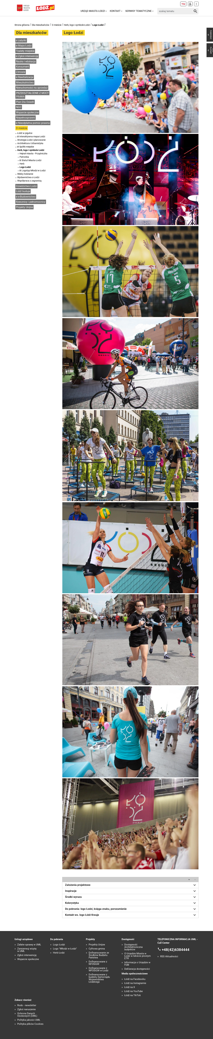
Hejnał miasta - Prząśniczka (33, 153)
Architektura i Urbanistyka (30, 143)
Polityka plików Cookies (30, 1024)
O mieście (56, 25)
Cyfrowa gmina (97, 949)
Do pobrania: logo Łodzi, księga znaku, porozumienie (131, 909)
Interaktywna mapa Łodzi (32, 136)
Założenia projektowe (131, 885)
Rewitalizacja (25, 77)
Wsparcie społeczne (27, 112)
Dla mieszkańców (40, 25)
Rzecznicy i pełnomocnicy (30, 201)
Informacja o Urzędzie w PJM (137, 963)
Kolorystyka (131, 903)
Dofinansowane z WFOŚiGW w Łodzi (98, 969)
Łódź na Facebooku (134, 979)
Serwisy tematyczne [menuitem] (138, 11)
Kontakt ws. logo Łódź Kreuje (131, 915)
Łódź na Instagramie (135, 983)
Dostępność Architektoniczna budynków (133, 947)
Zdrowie (20, 72)
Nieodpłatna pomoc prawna (34, 123)
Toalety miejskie (25, 50)
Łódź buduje (23, 191)
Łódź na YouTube (133, 991)
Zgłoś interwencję (28, 56)
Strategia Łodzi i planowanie (31, 140)
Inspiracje (131, 891)
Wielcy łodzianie (25, 174)
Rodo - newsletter (26, 1005)
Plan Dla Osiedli (25, 101)
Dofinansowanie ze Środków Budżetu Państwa (99, 955)
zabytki (22, 40)
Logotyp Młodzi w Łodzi (34, 170)
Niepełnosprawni (25, 117)
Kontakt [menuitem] (115, 11)
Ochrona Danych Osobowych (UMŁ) (27, 1014)
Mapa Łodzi (25, 45)
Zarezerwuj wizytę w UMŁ (26, 950)
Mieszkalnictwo (25, 82)
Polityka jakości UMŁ (28, 1020)
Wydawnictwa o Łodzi (28, 177)
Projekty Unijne (24, 207)
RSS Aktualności (169, 956)
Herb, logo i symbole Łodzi (77, 25)
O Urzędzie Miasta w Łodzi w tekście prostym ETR (137, 956)
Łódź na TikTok (132, 995)
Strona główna (22, 25)
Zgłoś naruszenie (26, 1009)
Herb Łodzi (59, 953)
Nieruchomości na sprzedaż (32, 87)
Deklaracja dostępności (137, 969)
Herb (22, 163)
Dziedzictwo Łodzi (26, 186)
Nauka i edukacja (26, 61)
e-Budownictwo (27, 196)
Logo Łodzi (98, 25)
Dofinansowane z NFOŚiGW (98, 962)
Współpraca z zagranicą (29, 180)
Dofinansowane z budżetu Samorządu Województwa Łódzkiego (99, 978)
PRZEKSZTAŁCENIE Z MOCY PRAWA (32, 94)
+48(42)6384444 (175, 950)
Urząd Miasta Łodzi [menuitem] (93, 11)
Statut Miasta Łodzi (31, 160)
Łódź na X (129, 987)
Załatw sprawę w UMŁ (29, 944)
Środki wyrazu (131, 897)
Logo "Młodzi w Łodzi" (65, 949)
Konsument (22, 66)
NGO (18, 107)
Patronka (24, 157)
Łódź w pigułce (24, 133)
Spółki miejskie (26, 146)
